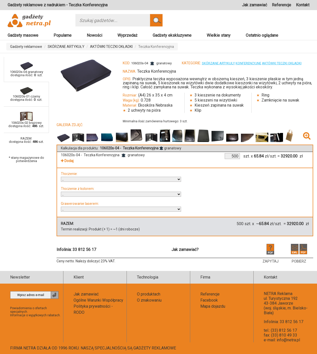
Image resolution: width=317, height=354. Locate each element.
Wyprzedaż (127, 35)
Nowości (94, 35)
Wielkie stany (219, 35)
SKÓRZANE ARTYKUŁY (66, 47)
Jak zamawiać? (185, 249)
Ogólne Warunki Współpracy (98, 300)
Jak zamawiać (254, 5)
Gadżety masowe (23, 35)
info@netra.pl (288, 340)
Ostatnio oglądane (262, 35)
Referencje (281, 5)
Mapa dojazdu (212, 306)
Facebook (209, 300)
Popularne (63, 35)
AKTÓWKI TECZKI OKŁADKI (111, 47)
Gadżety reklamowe (26, 47)
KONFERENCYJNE (248, 63)
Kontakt (302, 5)
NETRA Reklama (278, 293)
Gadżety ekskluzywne (172, 35)
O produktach (148, 294)
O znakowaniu (149, 300)
